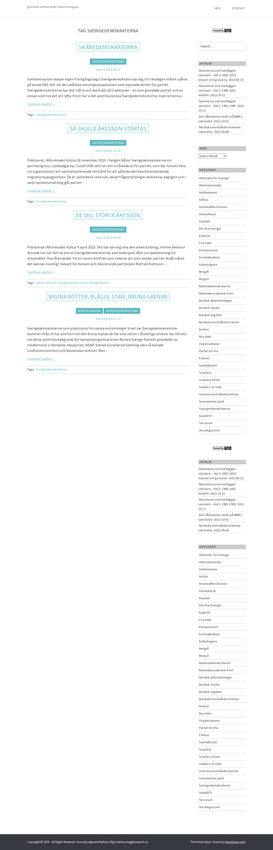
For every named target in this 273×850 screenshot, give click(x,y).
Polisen (204, 358)
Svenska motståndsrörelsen (219, 394)
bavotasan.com (235, 842)
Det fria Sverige (210, 228)
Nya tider (205, 336)
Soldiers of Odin (210, 387)
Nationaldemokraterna (214, 286)
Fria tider (205, 243)
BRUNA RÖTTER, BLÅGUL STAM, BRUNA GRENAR (108, 296)
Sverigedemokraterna (108, 61)
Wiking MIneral (99, 283)
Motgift (204, 272)
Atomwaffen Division (213, 207)
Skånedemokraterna (108, 47)
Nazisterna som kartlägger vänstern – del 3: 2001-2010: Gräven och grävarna (217, 75)
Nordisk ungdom (210, 315)
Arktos (40, 283)
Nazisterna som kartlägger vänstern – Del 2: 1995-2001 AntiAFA (217, 90)
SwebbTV (205, 416)
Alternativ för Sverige (214, 178)
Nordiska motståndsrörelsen (219, 322)
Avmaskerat (207, 214)
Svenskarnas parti (211, 401)
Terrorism (205, 423)
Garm (99, 69)
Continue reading (41, 104)
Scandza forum (209, 380)
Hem (217, 8)
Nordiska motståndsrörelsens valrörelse (219, 129)
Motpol (51, 283)
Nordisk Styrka (209, 308)
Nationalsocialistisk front (216, 293)
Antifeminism (208, 192)
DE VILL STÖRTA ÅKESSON (108, 215)
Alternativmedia (210, 185)
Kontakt (238, 8)
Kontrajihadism (89, 311)
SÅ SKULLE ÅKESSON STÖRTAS (108, 128)
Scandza (205, 372)
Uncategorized (209, 430)
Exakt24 (204, 236)
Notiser (204, 329)
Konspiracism (208, 250)
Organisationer (209, 344)
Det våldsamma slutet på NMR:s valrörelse (220, 118)
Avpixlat (204, 221)
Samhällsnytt (208, 365)
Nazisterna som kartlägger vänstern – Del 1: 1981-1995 (217, 103)
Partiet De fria (208, 351)
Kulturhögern (208, 264)
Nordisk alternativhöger (215, 300)
